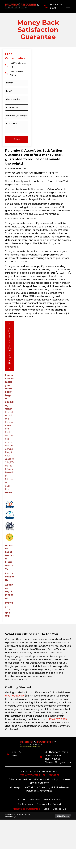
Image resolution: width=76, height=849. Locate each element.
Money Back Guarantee (26, 808)
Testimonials (25, 804)
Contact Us (59, 808)
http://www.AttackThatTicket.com (39, 774)
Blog (46, 808)
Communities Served (49, 804)
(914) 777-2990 (19, 752)
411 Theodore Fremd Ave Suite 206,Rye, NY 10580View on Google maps (57, 757)
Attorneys (34, 799)
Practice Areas (52, 799)
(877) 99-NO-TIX (14, 695)
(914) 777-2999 (58, 719)
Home (21, 799)
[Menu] (68, 6)
